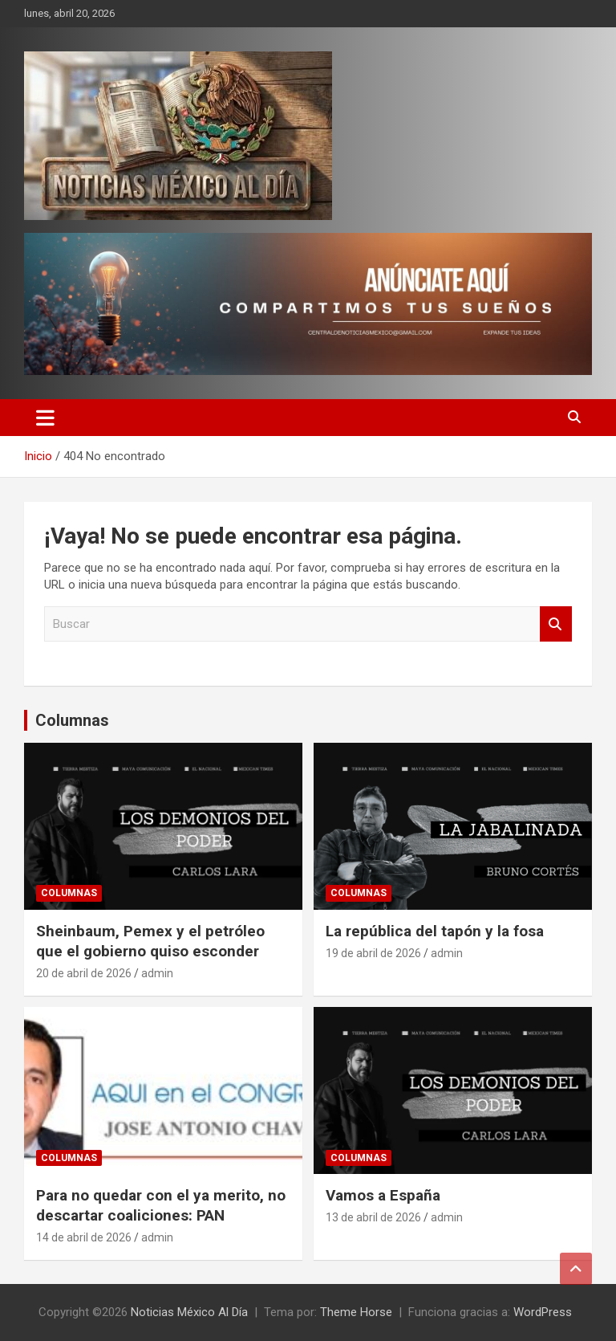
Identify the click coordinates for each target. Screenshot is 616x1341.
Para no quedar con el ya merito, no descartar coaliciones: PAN (161, 1205)
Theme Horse (356, 1312)
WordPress (542, 1312)
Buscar (556, 624)
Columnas (72, 720)
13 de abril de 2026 (373, 1217)
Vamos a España (383, 1195)
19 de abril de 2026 (373, 953)
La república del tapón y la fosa (435, 931)
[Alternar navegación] (45, 417)
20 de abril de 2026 (84, 973)
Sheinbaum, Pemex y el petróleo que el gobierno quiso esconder (150, 941)
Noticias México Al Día (189, 1312)
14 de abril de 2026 (84, 1237)
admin (157, 973)
